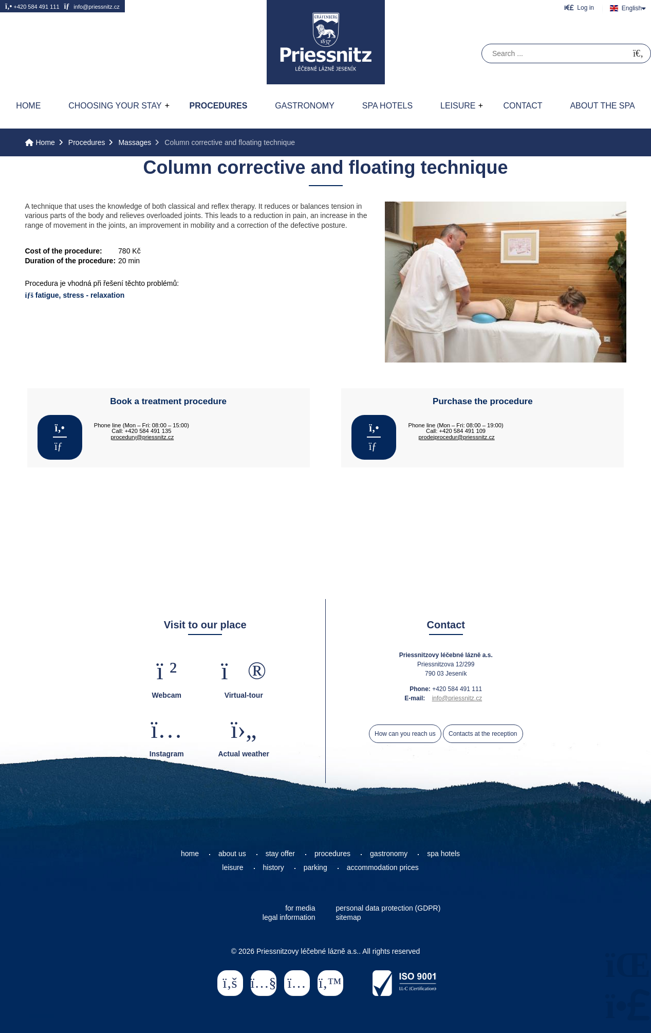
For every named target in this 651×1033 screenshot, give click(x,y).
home (190, 853)
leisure (232, 867)
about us (232, 853)
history (273, 867)
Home (326, 42)
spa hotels (443, 853)
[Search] (638, 53)
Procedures (218, 105)
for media (300, 908)
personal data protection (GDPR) (388, 908)
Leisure (457, 105)
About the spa (602, 105)
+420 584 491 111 (32, 6)
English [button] (632, 8)
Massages (134, 142)
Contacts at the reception (483, 733)
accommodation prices (383, 867)
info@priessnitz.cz (91, 6)
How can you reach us (405, 733)
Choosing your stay (114, 105)
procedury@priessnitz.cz (142, 437)
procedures (332, 853)
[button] (579, 7)
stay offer (280, 853)
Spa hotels (387, 105)
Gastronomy (304, 105)
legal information (289, 917)
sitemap (348, 917)
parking (315, 867)
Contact (522, 105)
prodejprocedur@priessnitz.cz (457, 437)
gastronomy (388, 853)
